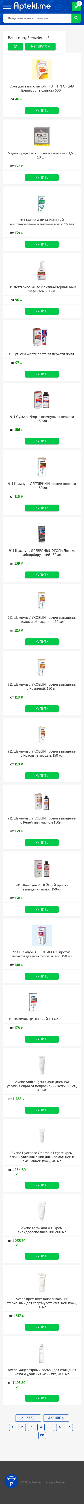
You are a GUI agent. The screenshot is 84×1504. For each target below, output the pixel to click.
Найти (76, 17)
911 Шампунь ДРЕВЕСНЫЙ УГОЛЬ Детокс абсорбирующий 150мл (42, 553)
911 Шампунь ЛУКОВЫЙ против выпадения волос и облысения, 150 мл (42, 620)
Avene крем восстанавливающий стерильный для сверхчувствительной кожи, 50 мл (41, 1303)
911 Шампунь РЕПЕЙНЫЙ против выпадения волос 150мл (42, 887)
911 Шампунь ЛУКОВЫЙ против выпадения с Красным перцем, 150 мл (42, 753)
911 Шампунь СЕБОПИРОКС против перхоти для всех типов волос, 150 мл (42, 954)
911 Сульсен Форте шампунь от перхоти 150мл (42, 419)
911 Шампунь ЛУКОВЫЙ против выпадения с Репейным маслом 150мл (42, 820)
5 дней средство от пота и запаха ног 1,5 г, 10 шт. (42, 155)
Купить (41, 111)
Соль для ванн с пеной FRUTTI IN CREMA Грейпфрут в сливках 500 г (41, 88)
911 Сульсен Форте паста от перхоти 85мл (40, 354)
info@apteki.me (55, 1482)
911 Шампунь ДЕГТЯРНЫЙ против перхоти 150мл (42, 486)
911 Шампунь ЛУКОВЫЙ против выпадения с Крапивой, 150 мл (42, 686)
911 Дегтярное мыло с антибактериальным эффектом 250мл (42, 289)
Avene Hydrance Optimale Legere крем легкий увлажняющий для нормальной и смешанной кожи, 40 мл (42, 1157)
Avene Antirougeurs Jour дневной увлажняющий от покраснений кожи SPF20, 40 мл (42, 1086)
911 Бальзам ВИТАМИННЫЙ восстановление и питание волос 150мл (42, 222)
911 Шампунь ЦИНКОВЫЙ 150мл (32, 1019)
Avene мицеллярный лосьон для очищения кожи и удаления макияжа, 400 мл (42, 1372)
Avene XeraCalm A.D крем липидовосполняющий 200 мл (42, 1230)
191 (42, 1435)
